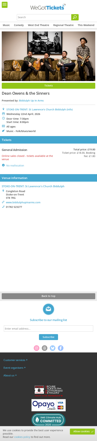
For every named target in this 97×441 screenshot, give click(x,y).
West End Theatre (38, 25)
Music (6, 25)
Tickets (48, 85)
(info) (70, 109)
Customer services (14, 360)
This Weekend (86, 25)
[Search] (75, 17)
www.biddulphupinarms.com (23, 202)
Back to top (48, 296)
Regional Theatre (63, 25)
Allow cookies (81, 431)
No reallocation (15, 165)
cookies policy (22, 437)
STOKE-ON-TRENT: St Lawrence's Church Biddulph (36, 109)
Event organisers (13, 367)
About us (8, 375)
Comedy (19, 25)
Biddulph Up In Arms (31, 100)
